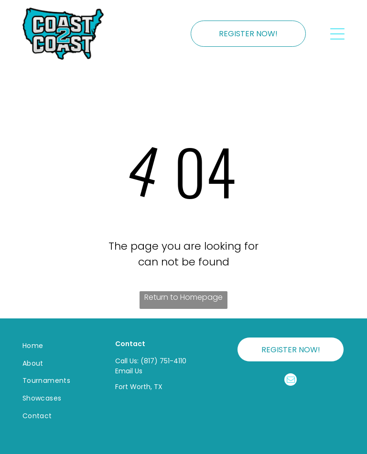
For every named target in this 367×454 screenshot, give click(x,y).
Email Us (128, 371)
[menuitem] (57, 346)
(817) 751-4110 (163, 361)
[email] (290, 380)
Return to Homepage (183, 297)
